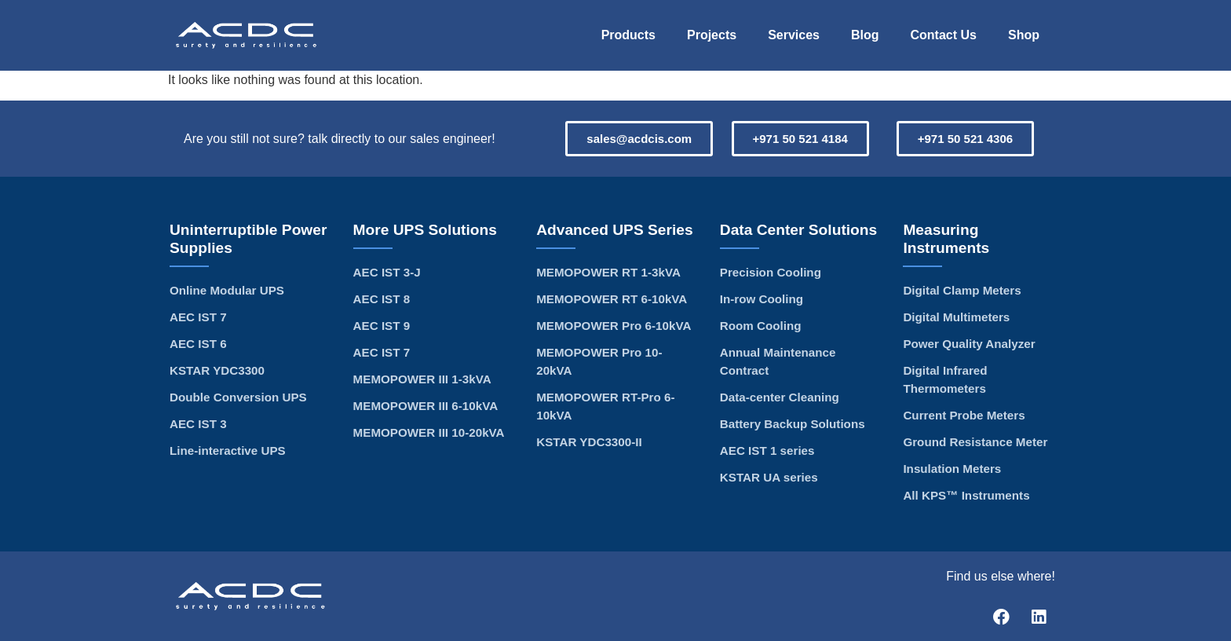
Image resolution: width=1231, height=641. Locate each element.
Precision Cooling (770, 272)
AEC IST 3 (198, 423)
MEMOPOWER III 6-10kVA (426, 405)
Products (628, 35)
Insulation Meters (952, 468)
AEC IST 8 (382, 299)
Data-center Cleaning (779, 397)
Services (794, 35)
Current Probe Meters (964, 415)
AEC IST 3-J (387, 272)
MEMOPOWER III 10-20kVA (429, 432)
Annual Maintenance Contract (778, 361)
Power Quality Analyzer (969, 343)
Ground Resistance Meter (975, 442)
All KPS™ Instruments (966, 495)
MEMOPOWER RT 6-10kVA (611, 299)
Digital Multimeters (956, 317)
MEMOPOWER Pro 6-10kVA (613, 325)
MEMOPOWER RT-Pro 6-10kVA (605, 406)
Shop (1023, 35)
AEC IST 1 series (767, 450)
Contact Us (944, 35)
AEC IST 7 (198, 317)
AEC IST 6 (198, 343)
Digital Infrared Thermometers (945, 379)
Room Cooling (761, 325)
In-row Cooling (761, 299)
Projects (711, 35)
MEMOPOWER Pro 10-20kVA (599, 361)
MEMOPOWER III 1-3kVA (422, 379)
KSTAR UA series (769, 477)
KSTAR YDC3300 (217, 370)
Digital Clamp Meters (962, 290)
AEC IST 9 (382, 325)
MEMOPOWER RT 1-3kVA (608, 272)
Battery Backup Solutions (792, 423)
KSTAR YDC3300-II (588, 442)
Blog (865, 35)
